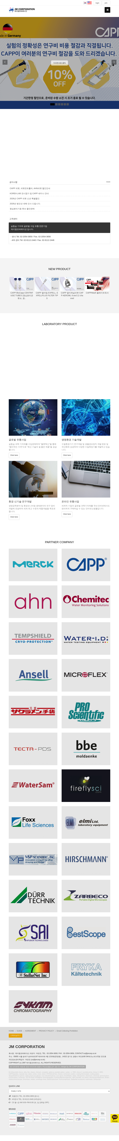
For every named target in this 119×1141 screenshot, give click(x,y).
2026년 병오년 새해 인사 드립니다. (25, 204)
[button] (4, 63)
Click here (14, 455)
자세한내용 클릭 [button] (59, 63)
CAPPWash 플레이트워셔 (97, 293)
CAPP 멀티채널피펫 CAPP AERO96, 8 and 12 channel (72, 295)
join (106, 3)
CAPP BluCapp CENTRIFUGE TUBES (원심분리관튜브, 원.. (21, 295)
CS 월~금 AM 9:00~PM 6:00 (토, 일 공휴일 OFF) (29, 1103)
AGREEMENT (30, 1031)
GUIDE (19, 1031)
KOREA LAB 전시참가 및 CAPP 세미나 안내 (29, 193)
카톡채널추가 (15, 1036)
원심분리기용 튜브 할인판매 (22, 209)
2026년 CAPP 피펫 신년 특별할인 (24, 198)
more (108, 182)
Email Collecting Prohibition (67, 1031)
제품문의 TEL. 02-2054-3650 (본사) (24, 1096)
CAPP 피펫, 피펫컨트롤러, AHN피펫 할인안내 (30, 188)
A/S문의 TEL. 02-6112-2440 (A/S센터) (25, 1100)
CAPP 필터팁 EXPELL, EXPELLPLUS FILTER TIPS (47, 295)
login (97, 3)
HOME (11, 1031)
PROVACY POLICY (46, 1031)
